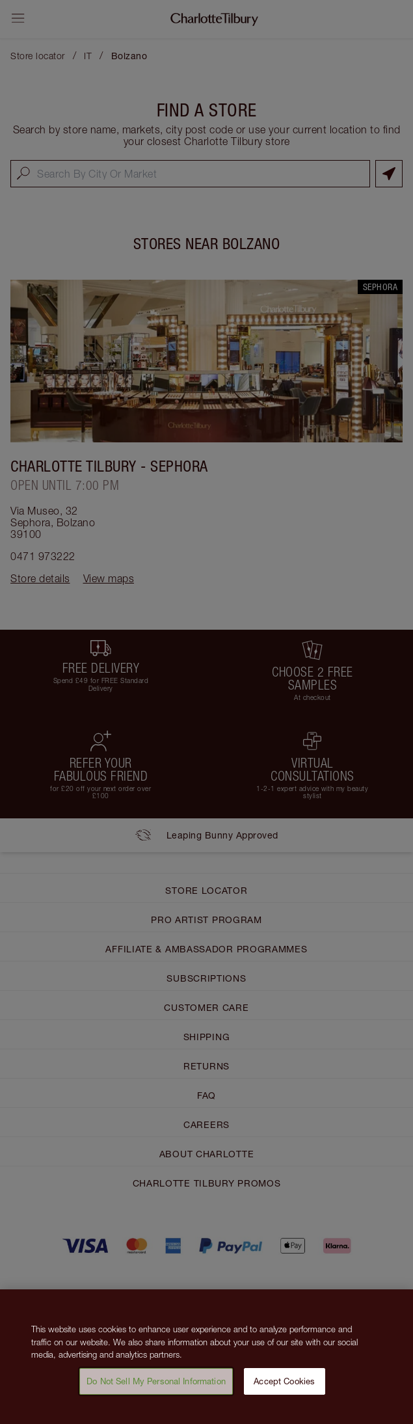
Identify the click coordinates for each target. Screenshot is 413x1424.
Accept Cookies (284, 1387)
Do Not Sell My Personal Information (156, 1387)
